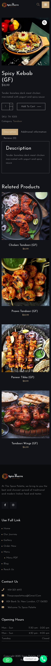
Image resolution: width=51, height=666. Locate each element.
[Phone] (43, 659)
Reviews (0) (10, 138)
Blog (6, 563)
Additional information (34, 132)
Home (7, 528)
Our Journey (10, 534)
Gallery (8, 540)
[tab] (10, 132)
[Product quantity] (6, 106)
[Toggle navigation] (45, 4)
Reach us (9, 569)
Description (10, 132)
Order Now (10, 546)
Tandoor (17, 121)
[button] (44, 22)
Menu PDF (12, 557)
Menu (7, 552)
